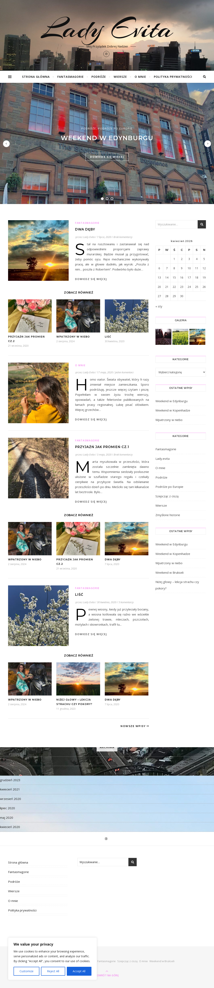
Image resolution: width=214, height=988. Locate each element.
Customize (27, 971)
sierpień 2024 (9, 761)
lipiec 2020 (7, 808)
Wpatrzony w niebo (73, 336)
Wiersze (120, 77)
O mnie (140, 77)
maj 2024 (6, 770)
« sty (158, 306)
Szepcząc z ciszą (166, 496)
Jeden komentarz (124, 372)
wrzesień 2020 (10, 799)
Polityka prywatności (173, 77)
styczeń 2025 (9, 752)
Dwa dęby (85, 229)
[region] (52, 958)
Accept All (79, 971)
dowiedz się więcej (107, 157)
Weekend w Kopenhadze (172, 410)
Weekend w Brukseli (169, 572)
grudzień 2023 (10, 780)
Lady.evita (162, 459)
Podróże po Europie (115, 128)
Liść (108, 336)
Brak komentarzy (122, 237)
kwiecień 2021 (10, 789)
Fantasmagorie (70, 77)
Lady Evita (107, 29)
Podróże (98, 77)
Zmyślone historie (167, 515)
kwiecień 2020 (10, 827)
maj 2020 (6, 817)
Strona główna (36, 77)
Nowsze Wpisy (135, 726)
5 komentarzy (126, 602)
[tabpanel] (107, 143)
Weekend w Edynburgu (107, 138)
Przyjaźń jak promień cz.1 (102, 447)
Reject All (53, 971)
